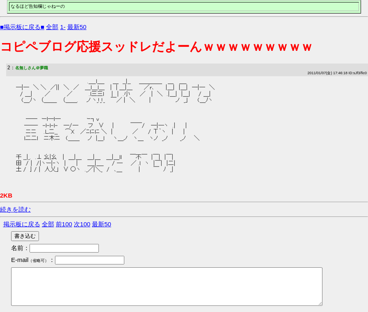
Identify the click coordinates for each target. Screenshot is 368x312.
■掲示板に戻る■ (22, 26)
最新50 (77, 26)
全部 (52, 26)
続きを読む (15, 209)
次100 (82, 224)
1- (62, 26)
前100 (64, 224)
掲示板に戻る (21, 224)
